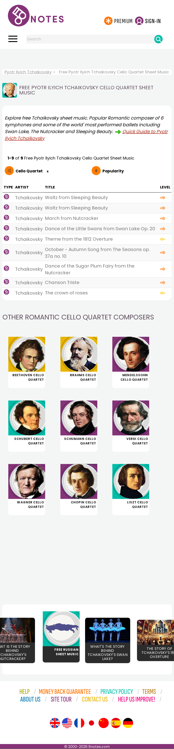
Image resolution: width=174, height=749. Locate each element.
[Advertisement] (87, 58)
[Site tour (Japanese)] (91, 723)
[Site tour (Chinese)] (103, 723)
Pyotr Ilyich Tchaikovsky (28, 72)
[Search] (158, 39)
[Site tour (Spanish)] (115, 723)
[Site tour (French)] (79, 723)
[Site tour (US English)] (67, 723)
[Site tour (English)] (54, 723)
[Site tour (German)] (128, 723)
